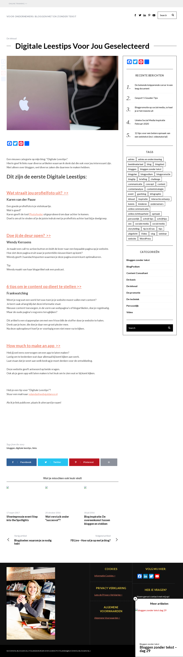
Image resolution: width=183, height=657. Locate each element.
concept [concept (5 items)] (150, 184)
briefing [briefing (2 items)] (143, 179)
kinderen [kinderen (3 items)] (142, 203)
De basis (131, 279)
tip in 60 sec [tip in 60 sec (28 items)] (149, 228)
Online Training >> (18, 3)
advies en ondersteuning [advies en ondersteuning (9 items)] (150, 159)
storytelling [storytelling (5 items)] (134, 228)
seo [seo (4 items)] (130, 223)
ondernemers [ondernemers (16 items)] (157, 203)
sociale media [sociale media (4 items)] (142, 223)
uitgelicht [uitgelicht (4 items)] (133, 233)
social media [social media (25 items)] (158, 223)
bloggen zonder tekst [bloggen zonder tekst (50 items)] (150, 169)
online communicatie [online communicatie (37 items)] (138, 208)
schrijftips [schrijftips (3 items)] (162, 218)
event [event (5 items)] (131, 193)
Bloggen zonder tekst (138, 260)
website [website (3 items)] (132, 238)
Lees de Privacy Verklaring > (108, 594)
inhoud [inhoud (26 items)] (131, 199)
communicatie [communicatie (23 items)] (135, 184)
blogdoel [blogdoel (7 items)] (159, 164)
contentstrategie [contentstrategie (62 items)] (155, 189)
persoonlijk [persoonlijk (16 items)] (133, 218)
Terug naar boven (166, 651)
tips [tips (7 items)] (160, 228)
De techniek (132, 299)
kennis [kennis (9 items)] (131, 203)
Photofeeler (36, 214)
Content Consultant (137, 273)
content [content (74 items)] (161, 184)
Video (129, 312)
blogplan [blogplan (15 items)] (132, 174)
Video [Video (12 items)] (144, 233)
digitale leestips (23, 448)
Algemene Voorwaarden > (107, 617)
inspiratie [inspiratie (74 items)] (143, 199)
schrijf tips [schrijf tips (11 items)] (148, 218)
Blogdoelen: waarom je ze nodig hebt (34, 539)
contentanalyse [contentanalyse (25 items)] (135, 189)
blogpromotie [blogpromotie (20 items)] (163, 174)
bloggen (11, 448)
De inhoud (12, 38)
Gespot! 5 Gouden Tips (146, 97)
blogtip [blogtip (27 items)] (131, 179)
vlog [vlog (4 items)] (153, 233)
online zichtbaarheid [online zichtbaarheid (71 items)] (138, 213)
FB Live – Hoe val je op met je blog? (90, 538)
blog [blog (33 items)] (149, 164)
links (34, 448)
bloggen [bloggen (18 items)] (132, 169)
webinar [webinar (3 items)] (163, 233)
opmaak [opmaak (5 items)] (156, 213)
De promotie (133, 292)
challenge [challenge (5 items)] (155, 179)
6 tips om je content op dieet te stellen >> (44, 286)
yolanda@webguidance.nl (43, 394)
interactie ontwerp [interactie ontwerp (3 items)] (160, 199)
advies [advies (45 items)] (131, 159)
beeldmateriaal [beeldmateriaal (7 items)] (135, 164)
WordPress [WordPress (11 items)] (145, 238)
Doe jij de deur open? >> (29, 235)
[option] (24, 504)
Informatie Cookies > (104, 575)
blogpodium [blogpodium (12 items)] (147, 174)
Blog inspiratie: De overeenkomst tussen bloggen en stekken (97, 520)
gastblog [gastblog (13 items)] (141, 193)
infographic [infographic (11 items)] (155, 193)
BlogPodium (133, 266)
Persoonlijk (132, 305)
